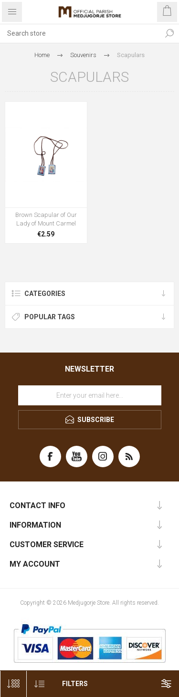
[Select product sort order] (39, 684)
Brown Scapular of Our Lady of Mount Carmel (46, 219)
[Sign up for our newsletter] (89, 395)
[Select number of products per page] (13, 684)
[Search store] (80, 33)
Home (42, 55)
